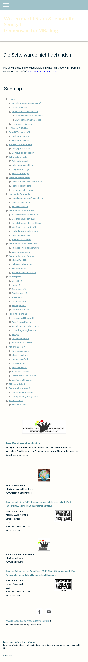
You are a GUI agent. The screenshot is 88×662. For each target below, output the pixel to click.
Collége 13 (17, 281)
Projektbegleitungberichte (24, 330)
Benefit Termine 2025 (19, 132)
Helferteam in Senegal (22, 124)
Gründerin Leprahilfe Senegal (28, 120)
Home (12, 99)
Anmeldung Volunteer (22, 343)
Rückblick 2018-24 (20, 140)
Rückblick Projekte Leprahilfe (25, 248)
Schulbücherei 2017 (21, 235)
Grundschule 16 (19, 301)
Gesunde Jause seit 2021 (23, 219)
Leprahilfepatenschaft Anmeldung (28, 198)
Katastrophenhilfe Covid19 (24, 272)
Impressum (8, 642)
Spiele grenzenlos (20, 351)
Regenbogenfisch (20, 359)
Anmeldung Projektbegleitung (25, 326)
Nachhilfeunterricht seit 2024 (25, 215)
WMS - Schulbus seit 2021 (24, 227)
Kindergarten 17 (19, 305)
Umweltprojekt (19, 363)
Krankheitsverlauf (20, 206)
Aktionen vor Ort (17, 347)
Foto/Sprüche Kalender (20, 144)
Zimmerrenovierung (21, 252)
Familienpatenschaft (19, 177)
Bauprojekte (15, 277)
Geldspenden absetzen (22, 392)
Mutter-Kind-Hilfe (20, 260)
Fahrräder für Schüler (21, 239)
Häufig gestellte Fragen (22, 190)
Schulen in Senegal (20, 173)
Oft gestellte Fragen (21, 169)
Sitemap (31, 642)
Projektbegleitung (18, 314)
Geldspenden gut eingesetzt (25, 396)
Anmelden (8, 655)
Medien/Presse (19, 404)
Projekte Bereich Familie (21, 256)
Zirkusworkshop (19, 367)
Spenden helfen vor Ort (20, 388)
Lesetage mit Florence (22, 380)
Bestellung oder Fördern (23, 153)
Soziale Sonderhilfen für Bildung (27, 223)
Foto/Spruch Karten (21, 149)
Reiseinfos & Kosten (21, 322)
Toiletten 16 (17, 297)
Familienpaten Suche (21, 186)
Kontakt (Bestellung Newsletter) (26, 103)
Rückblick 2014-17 (20, 136)
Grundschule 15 (19, 289)
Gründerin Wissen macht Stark (29, 115)
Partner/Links (16, 400)
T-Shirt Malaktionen (20, 371)
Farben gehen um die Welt (24, 376)
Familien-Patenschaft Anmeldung (27, 182)
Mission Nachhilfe (20, 355)
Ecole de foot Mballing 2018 (25, 231)
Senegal (15, 334)
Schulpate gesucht (20, 161)
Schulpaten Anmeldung (22, 165)
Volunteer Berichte (20, 338)
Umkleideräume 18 (20, 310)
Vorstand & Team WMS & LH (25, 111)
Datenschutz (20, 642)
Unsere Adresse (19, 107)
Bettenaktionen (19, 268)
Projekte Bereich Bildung (21, 210)
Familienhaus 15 (19, 293)
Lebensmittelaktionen (22, 264)
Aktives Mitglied (17, 384)
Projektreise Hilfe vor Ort (23, 318)
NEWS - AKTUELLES (18, 128)
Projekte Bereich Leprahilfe (23, 243)
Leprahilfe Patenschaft (20, 194)
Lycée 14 (16, 285)
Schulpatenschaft (18, 157)
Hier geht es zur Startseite (42, 71)
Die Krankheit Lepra (21, 202)
